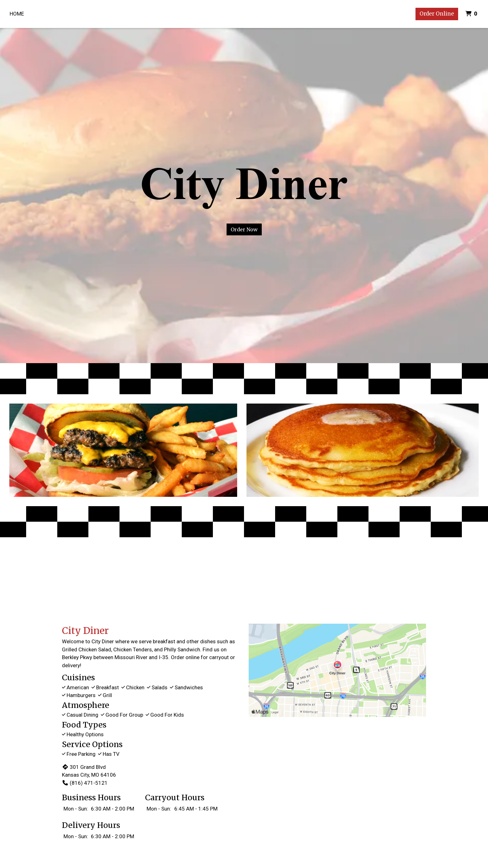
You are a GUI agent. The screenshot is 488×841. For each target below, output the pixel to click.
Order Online (437, 13)
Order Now (244, 229)
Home (17, 14)
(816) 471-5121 (85, 783)
